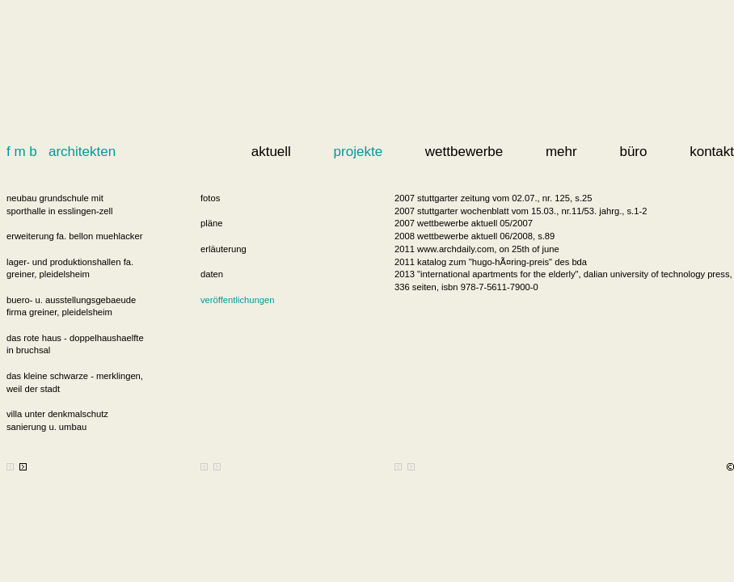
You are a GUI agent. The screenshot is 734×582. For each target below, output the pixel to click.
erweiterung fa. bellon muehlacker (74, 236)
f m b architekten (61, 151)
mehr (561, 151)
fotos (210, 198)
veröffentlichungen (237, 300)
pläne (211, 223)
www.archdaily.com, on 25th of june (488, 249)
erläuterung (223, 249)
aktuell (271, 151)
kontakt (712, 151)
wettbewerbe (464, 151)
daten (211, 274)
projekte (358, 151)
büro (633, 151)
